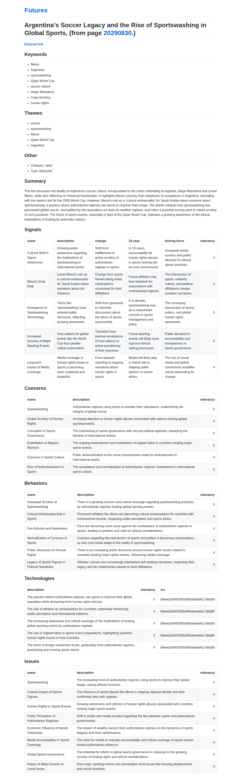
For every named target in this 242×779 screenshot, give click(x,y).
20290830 (118, 32)
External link (33, 44)
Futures (35, 10)
